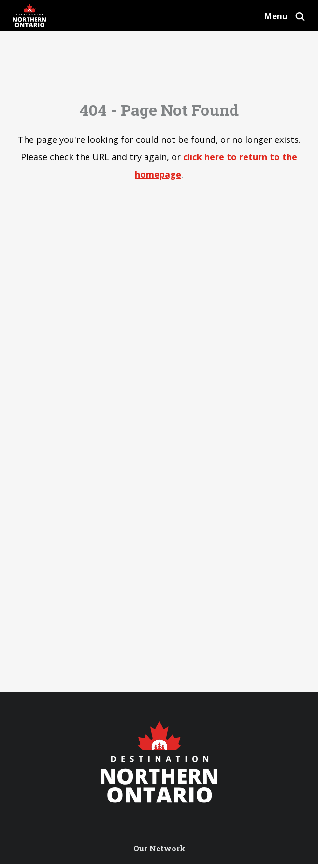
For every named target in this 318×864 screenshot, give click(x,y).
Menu (276, 16)
